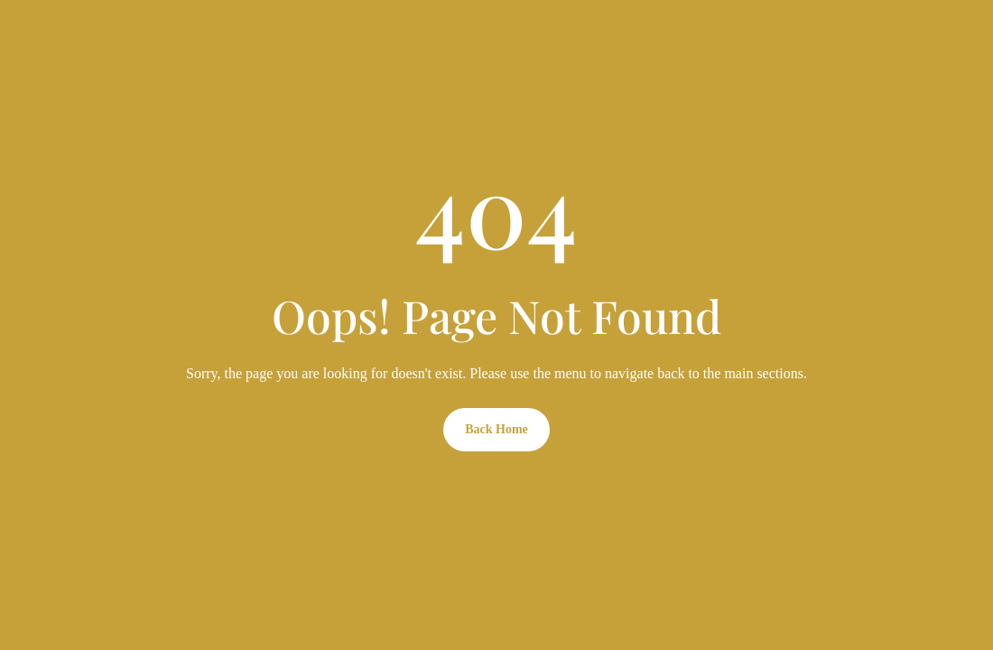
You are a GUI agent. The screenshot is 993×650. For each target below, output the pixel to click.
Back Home (496, 429)
